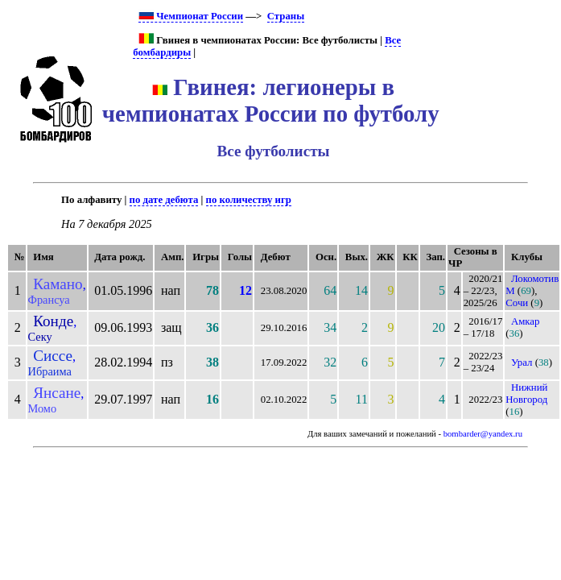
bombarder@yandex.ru (482, 433)
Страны (285, 16)
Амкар (525, 321)
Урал (522, 362)
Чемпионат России (190, 16)
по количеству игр (248, 199)
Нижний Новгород (526, 393)
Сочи (516, 303)
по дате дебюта (164, 199)
